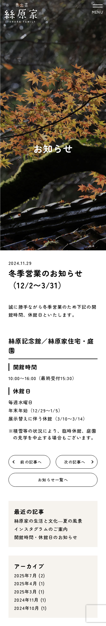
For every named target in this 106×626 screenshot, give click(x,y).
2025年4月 (25, 583)
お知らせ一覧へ (53, 480)
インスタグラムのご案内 (41, 529)
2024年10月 (26, 607)
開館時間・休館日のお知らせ (46, 537)
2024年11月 (26, 599)
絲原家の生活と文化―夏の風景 (48, 520)
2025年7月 (25, 575)
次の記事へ (74, 462)
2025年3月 (25, 591)
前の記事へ (31, 462)
